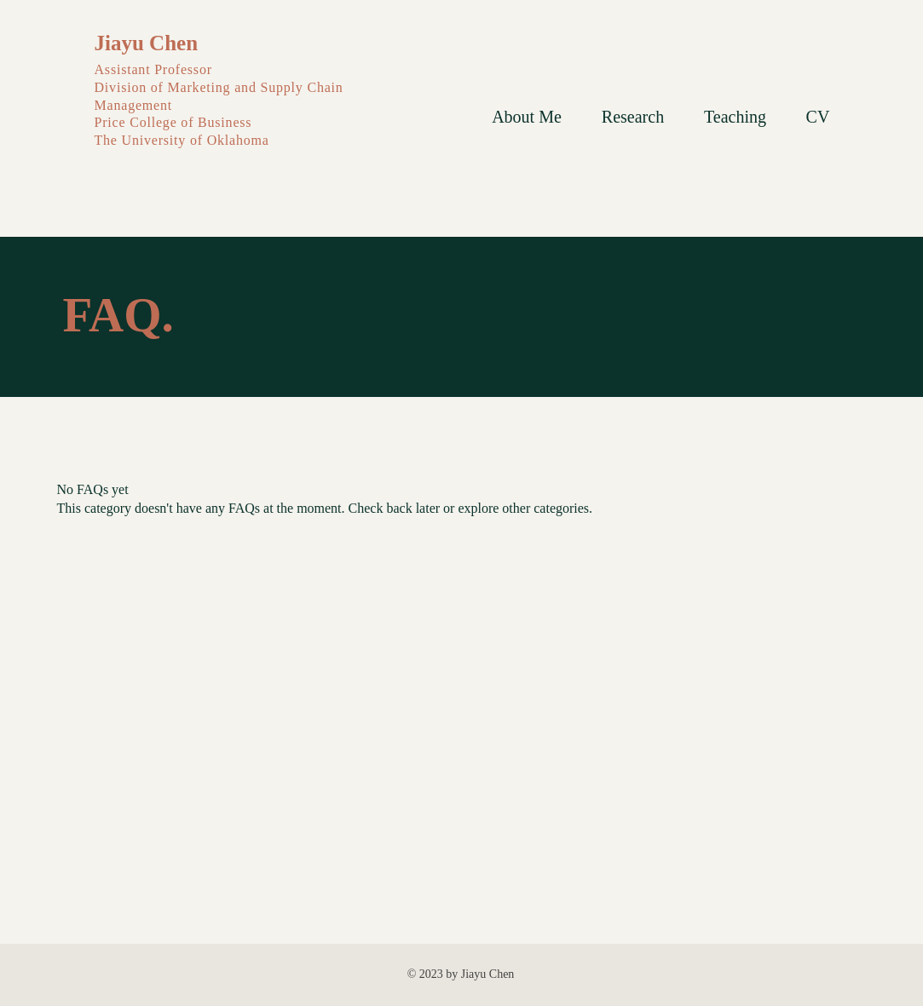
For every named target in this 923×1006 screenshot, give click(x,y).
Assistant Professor (155, 69)
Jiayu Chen (147, 43)
